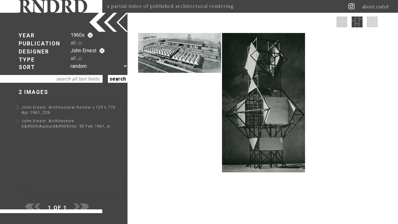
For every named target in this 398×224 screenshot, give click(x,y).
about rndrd (375, 7)
